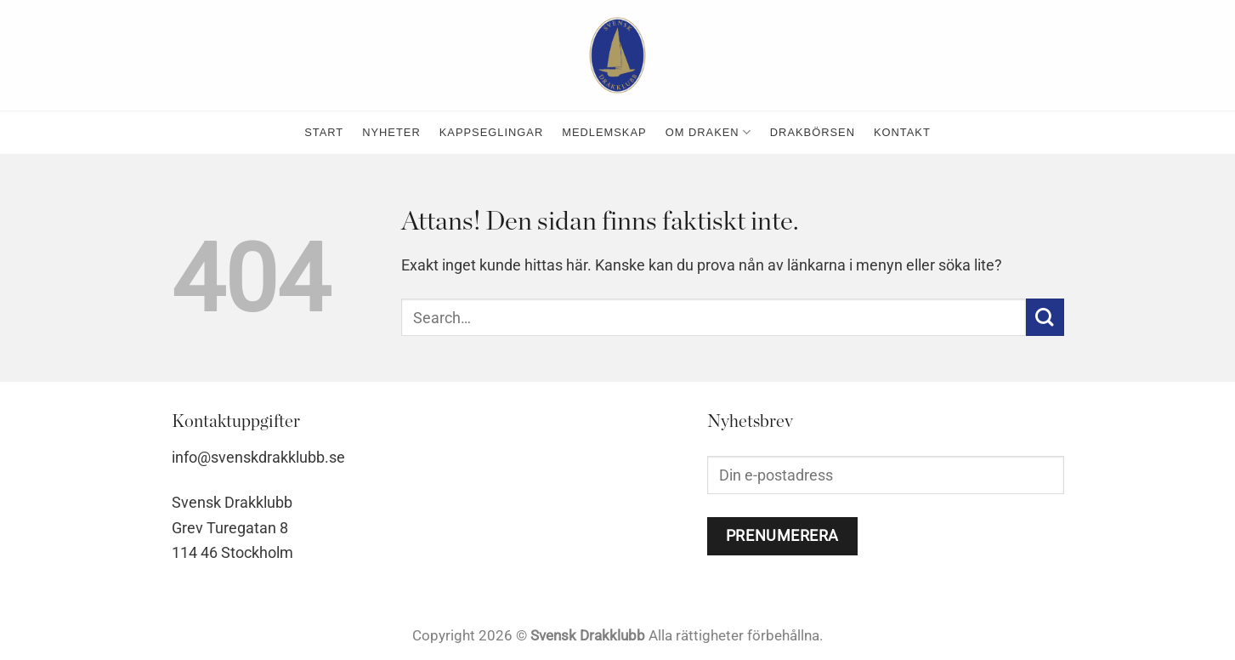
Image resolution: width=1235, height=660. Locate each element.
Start (323, 132)
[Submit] (1045, 318)
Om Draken (708, 132)
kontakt (902, 132)
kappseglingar (491, 132)
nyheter (391, 132)
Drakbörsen (812, 132)
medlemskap (604, 132)
